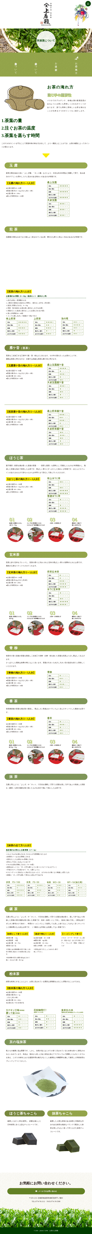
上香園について (36, 67)
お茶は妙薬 (56, 64)
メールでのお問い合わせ (46, 1191)
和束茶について (16, 67)
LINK (46, 1230)
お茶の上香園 (53, 1230)
